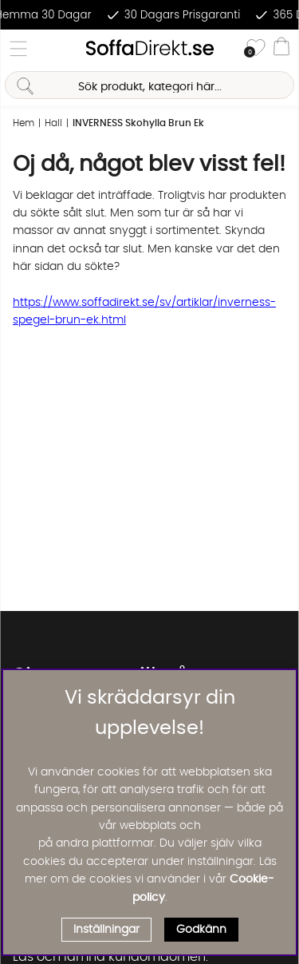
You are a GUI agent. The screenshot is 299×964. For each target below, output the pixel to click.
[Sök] (149, 85)
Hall (53, 123)
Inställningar (106, 929)
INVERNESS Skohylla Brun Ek (138, 123)
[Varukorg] (281, 49)
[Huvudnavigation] (18, 48)
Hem (23, 123)
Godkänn (201, 929)
